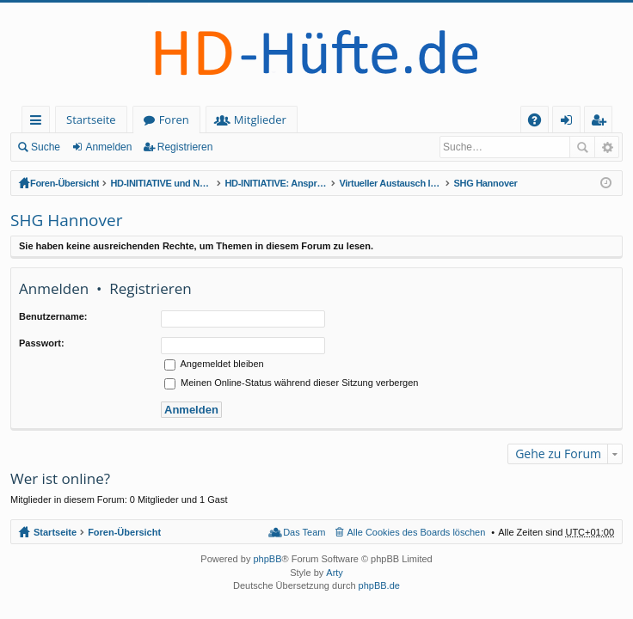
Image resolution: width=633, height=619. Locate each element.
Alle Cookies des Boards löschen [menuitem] (416, 532)
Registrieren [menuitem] (602, 122)
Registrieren (185, 147)
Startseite (91, 119)
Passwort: (42, 343)
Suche (45, 147)
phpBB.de (379, 585)
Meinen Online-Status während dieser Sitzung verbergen (291, 382)
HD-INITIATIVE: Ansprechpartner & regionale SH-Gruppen (276, 183)
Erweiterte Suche (606, 147)
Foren (174, 119)
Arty (334, 572)
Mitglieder (260, 119)
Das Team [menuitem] (304, 532)
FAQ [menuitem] (540, 122)
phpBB (267, 559)
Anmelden (108, 147)
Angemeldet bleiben (214, 364)
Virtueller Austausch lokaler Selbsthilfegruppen (390, 183)
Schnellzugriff (39, 122)
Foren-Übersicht (64, 183)
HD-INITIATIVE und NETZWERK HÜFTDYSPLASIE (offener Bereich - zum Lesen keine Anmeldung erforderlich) (161, 183)
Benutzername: (53, 316)
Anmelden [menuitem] (571, 122)
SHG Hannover (485, 183)
